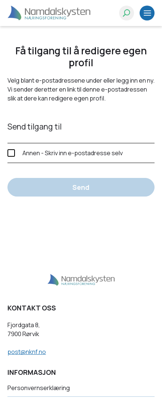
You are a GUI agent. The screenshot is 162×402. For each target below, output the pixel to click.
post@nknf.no (26, 352)
